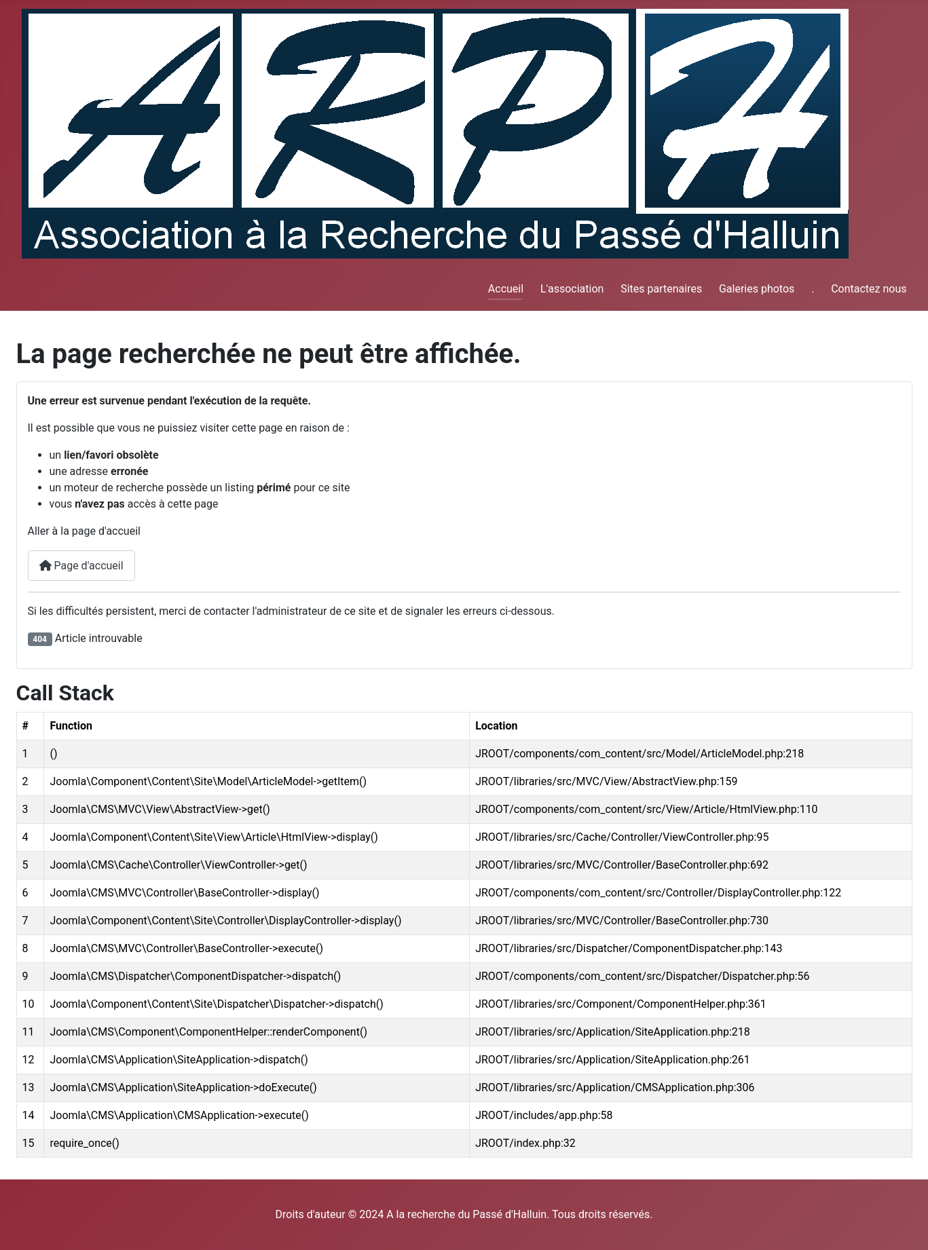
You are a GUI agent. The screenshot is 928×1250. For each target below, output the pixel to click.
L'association (572, 288)
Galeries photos (756, 288)
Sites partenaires (661, 288)
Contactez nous (868, 288)
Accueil (505, 288)
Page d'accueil (81, 565)
